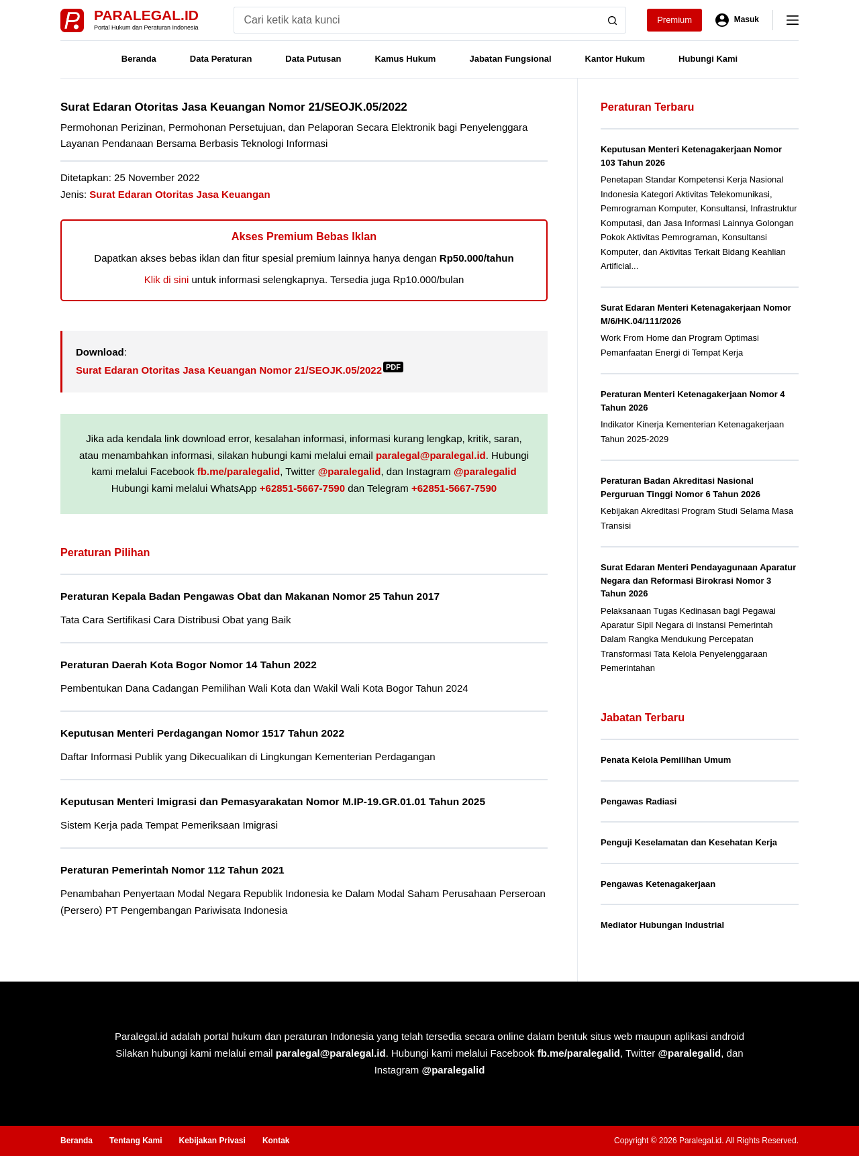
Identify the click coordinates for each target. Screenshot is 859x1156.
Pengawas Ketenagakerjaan (658, 884)
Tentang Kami (135, 1140)
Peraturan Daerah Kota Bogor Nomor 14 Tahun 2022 (188, 664)
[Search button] (612, 20)
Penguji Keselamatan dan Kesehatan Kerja (689, 842)
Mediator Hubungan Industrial (662, 925)
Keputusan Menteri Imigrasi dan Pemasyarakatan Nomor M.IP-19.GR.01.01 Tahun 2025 (272, 801)
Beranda (138, 59)
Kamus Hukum (405, 59)
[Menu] (793, 20)
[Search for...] (416, 20)
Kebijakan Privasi (212, 1140)
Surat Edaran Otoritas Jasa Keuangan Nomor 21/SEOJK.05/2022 (239, 370)
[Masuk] (737, 20)
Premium (674, 20)
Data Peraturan (221, 59)
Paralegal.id (146, 15)
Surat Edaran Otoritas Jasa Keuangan (179, 194)
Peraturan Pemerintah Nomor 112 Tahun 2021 (172, 870)
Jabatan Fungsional (510, 59)
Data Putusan (313, 59)
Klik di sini (166, 279)
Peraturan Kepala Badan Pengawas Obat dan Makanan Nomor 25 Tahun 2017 (250, 596)
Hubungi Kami (708, 59)
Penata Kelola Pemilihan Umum (666, 760)
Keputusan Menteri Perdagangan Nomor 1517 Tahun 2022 (202, 733)
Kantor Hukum (615, 59)
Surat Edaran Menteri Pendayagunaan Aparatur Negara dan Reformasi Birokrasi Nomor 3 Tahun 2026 (698, 580)
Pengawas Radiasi (638, 801)
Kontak (276, 1140)
